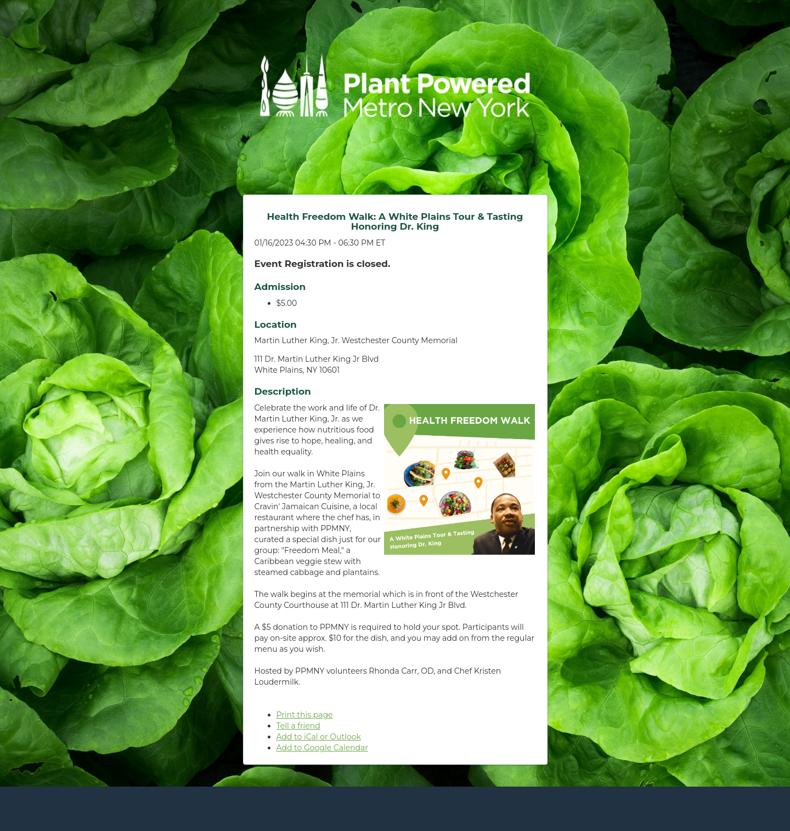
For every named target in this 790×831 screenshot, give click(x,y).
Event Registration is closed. (323, 263)
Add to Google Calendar (322, 748)
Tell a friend (298, 726)
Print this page (304, 715)
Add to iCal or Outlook (318, 737)
